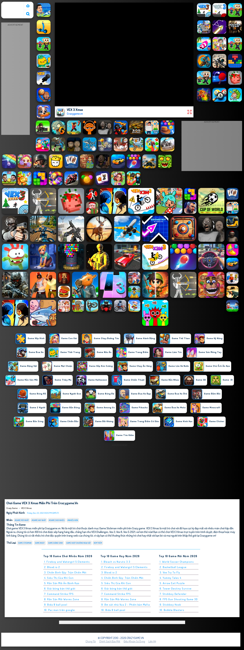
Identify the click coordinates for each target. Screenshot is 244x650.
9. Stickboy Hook (170, 604)
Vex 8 (119, 532)
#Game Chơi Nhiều (57, 520)
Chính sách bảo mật (109, 641)
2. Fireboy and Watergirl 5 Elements (124, 567)
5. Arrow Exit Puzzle (172, 583)
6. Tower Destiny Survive (176, 588)
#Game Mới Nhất (22, 520)
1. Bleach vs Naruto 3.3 (115, 561)
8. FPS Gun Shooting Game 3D (179, 599)
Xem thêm (98, 543)
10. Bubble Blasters (172, 610)
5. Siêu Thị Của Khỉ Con (116, 583)
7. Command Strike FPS (59, 594)
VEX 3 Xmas (26, 508)
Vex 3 (112, 532)
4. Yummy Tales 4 (170, 577)
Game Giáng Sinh (55, 543)
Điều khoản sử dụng (134, 641)
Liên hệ (152, 641)
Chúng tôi (91, 641)
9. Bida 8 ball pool (55, 604)
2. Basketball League (173, 567)
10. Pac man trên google (59, 610)
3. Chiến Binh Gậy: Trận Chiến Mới (65, 572)
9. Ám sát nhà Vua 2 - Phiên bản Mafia (125, 604)
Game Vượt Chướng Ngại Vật (78, 543)
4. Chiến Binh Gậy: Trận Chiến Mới (122, 577)
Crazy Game (9, 4)
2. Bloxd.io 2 (52, 567)
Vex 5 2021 (129, 532)
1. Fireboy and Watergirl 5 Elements (67, 561)
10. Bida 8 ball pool (113, 610)
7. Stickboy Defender (173, 594)
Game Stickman (25, 543)
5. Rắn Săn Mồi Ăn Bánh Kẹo (61, 583)
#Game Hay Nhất (39, 520)
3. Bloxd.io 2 (109, 572)
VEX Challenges (99, 532)
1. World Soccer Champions (177, 561)
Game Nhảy (40, 543)
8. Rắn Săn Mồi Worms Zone (61, 599)
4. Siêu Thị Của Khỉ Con (59, 577)
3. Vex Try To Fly (170, 572)
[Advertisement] (15, 79)
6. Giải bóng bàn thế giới (60, 588)
